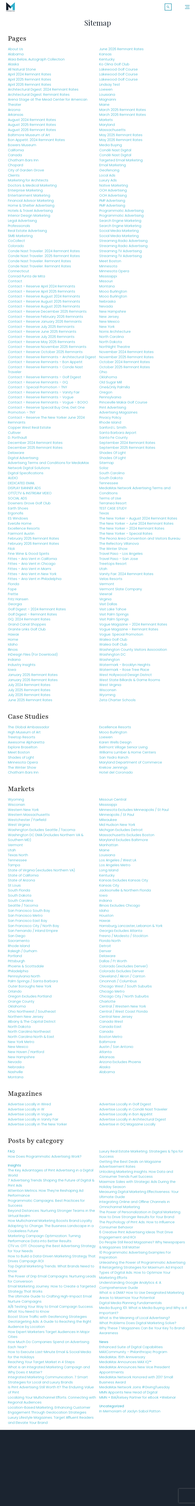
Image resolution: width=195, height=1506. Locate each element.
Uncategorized (111, 1408)
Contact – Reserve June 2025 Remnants (42, 334)
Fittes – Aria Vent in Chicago (32, 566)
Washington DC (112, 657)
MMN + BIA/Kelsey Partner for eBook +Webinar (137, 1399)
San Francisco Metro (25, 918)
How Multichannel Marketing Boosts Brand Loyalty (50, 1223)
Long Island (108, 872)
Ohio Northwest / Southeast (32, 1013)
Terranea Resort (113, 505)
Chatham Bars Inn (23, 162)
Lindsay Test (109, 87)
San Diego (16, 938)
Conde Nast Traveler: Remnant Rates (39, 263)
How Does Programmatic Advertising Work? (45, 1158)
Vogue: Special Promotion (121, 636)
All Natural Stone (22, 71)
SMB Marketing (20, 238)
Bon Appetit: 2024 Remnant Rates (36, 142)
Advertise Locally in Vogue (30, 1116)
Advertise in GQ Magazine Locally (127, 1126)
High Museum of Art (24, 734)
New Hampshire (112, 313)
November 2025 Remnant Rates (126, 359)
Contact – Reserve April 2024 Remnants (41, 288)
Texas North (18, 857)
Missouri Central (112, 802)
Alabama (16, 56)
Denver (105, 953)
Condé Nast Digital (115, 152)
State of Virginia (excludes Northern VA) (41, 872)
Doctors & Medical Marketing (32, 187)
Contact (15, 283)
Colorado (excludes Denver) (123, 968)
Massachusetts (112, 132)
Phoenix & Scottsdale (26, 968)
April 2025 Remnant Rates (29, 81)
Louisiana (107, 97)
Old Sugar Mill (110, 384)
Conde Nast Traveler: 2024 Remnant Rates (44, 253)
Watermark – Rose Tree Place (124, 672)
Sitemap (106, 465)
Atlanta (105, 1054)
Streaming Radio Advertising (123, 243)
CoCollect (16, 243)
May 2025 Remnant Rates (120, 137)
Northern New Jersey (25, 1019)
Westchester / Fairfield (27, 822)
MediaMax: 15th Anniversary (122, 1359)
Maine (104, 107)
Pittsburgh (16, 963)
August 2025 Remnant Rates (32, 127)
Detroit (105, 948)
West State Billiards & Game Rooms (129, 682)
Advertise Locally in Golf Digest (125, 1106)
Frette (13, 596)
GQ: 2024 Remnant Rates (29, 621)
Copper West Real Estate (29, 430)
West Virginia (110, 687)
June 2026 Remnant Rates (121, 51)
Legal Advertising (22, 223)
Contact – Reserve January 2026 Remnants (45, 324)
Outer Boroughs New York (29, 988)
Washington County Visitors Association (133, 652)
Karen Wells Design (115, 744)
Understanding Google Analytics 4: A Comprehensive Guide (130, 1287)
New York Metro (21, 1044)
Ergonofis (15, 515)
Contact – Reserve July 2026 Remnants (41, 339)
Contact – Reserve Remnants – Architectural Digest (52, 359)
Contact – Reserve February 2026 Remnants (45, 319)
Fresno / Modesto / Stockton (123, 938)
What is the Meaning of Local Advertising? (134, 1320)
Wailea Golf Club (113, 642)
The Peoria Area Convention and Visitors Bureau (139, 541)
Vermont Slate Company (120, 591)
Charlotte (107, 1003)
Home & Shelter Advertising (31, 207)
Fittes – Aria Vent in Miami (29, 571)
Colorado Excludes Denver (121, 973)
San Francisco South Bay (29, 913)
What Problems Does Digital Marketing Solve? (137, 1325)
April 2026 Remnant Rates (29, 87)
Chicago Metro (112, 993)
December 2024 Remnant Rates (35, 445)
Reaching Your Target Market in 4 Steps (41, 1364)
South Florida (19, 893)
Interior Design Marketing (29, 218)
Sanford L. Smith (112, 430)
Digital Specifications (25, 475)
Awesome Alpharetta (26, 744)
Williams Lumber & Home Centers (127, 754)
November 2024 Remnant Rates (126, 354)
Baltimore (107, 1044)
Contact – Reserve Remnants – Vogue (41, 399)
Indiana (14, 662)
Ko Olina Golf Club (114, 66)
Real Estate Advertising (27, 233)
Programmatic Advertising (121, 213)
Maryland (107, 127)
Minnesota (108, 268)
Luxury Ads (108, 182)
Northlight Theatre (114, 349)
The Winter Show (113, 551)
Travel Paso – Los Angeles (121, 556)
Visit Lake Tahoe (112, 611)
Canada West (111, 1024)
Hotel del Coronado (116, 775)
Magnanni (107, 102)
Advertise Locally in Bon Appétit (125, 1116)
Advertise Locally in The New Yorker (37, 1126)
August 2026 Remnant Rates (32, 132)
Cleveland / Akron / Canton (122, 978)
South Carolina (111, 475)
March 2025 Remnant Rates (122, 112)
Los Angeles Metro (115, 867)
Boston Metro (110, 1039)
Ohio (103, 374)
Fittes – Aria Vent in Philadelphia (34, 581)
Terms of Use (110, 500)
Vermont (106, 586)
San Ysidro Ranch (113, 759)
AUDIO (13, 480)
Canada (15, 157)
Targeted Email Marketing (121, 162)
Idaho (13, 646)
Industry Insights (21, 667)
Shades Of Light (112, 455)
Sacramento (19, 943)
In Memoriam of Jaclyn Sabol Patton (129, 1413)
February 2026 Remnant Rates (33, 546)
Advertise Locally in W (26, 1111)
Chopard (15, 167)
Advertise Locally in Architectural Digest (132, 1121)
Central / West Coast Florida (123, 1013)
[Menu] (187, 7)
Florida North (110, 943)
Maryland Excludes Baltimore (123, 842)
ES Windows (18, 520)
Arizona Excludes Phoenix (120, 1064)
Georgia (15, 606)
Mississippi (108, 278)
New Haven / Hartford (26, 1054)
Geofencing (109, 172)
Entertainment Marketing (29, 197)
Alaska (13, 66)
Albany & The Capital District (32, 1024)
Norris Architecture (115, 334)
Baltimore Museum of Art (29, 137)
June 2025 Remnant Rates (30, 702)
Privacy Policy (110, 419)
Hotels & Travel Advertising (30, 213)
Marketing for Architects (28, 182)
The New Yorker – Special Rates (125, 536)
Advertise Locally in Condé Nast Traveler (133, 1111)
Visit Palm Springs (114, 616)
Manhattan (108, 847)
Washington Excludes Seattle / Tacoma (41, 832)
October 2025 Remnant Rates (124, 369)
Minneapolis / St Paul (116, 817)
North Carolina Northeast (29, 1034)
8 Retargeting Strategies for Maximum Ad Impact (141, 1270)
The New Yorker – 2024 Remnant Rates (131, 530)
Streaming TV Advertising (120, 253)
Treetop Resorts (21, 739)
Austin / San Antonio (116, 1049)
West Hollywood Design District (125, 677)
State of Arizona (21, 882)
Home (13, 642)
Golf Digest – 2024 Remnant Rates (37, 611)
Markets (106, 122)
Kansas (105, 56)
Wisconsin (107, 692)
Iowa (12, 672)
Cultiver (14, 435)
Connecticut (18, 273)
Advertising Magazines (118, 414)
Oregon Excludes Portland (30, 998)
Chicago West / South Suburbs (125, 988)
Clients (14, 177)
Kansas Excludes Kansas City (123, 882)
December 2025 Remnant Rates (35, 450)
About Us (15, 51)
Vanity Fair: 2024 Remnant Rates (126, 576)
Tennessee (108, 485)
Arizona (14, 112)
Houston (106, 918)
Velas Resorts (110, 581)
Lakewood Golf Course (118, 71)
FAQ (11, 1153)
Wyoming (107, 697)
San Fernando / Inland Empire (33, 933)
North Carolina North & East (31, 1039)
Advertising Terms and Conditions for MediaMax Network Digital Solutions (48, 468)
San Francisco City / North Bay (33, 928)
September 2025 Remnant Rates (127, 450)
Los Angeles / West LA (117, 862)
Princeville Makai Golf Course (123, 404)
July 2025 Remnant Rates (29, 692)
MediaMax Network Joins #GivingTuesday (134, 1389)
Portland (15, 958)
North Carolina (111, 339)
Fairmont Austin (21, 536)
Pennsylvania (110, 399)
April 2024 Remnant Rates (29, 76)
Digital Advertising (23, 460)
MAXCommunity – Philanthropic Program (133, 1354)
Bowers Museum (22, 147)
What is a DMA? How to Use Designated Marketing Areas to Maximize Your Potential (141, 1298)
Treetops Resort (113, 566)
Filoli (11, 551)
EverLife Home (20, 525)
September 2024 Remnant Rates (127, 445)
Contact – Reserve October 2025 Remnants (45, 354)
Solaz (103, 470)
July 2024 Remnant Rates (29, 687)
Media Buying (110, 147)
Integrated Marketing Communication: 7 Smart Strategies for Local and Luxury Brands (48, 1382)
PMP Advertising (112, 203)
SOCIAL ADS (17, 500)
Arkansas (15, 117)
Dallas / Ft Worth (113, 963)
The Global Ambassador (28, 729)
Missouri (106, 283)
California (16, 152)
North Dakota (110, 344)
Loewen (106, 91)
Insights (14, 1167)
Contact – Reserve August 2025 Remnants (44, 303)
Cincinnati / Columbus (118, 983)
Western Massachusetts (29, 817)
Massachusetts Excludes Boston (126, 837)
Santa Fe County (113, 440)
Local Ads (107, 177)
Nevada (106, 309)
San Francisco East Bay (27, 923)
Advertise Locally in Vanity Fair (33, 1121)
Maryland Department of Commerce (130, 764)
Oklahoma (108, 379)
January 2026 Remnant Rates (33, 682)
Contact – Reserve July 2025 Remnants (41, 329)
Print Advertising (112, 409)
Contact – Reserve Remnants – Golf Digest (44, 379)
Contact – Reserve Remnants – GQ (38, 384)
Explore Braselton (22, 749)
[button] (168, 7)
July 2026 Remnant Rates (29, 697)
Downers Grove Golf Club (29, 505)
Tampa (14, 867)
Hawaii (13, 636)
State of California (23, 877)
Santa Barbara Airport (117, 435)
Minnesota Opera (114, 273)
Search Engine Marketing (120, 223)
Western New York (23, 812)
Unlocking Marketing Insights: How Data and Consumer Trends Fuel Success (136, 1176)
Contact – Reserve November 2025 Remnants (47, 349)
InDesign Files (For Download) (33, 657)
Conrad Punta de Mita (26, 278)
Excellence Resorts (24, 530)
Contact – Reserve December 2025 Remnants (47, 313)
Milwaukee (108, 822)
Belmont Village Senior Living (123, 749)
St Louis (14, 887)
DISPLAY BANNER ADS (24, 490)
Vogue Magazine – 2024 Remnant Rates (133, 626)
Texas (104, 515)
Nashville (15, 1074)
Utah (103, 571)
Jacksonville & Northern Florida (125, 893)
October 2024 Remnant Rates (124, 364)
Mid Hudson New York (117, 827)
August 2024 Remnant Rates (32, 122)
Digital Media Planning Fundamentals (130, 1305)
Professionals (19, 228)
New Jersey (109, 319)
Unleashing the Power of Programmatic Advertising (142, 1264)
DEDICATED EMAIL (21, 485)
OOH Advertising (113, 193)
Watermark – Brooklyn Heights (124, 667)
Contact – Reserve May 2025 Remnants (41, 344)
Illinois (13, 652)
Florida (13, 586)
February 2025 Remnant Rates (33, 541)
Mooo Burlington (113, 293)
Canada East (110, 1029)
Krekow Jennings (113, 769)
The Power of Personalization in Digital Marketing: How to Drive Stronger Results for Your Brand (140, 1217)
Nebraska (107, 303)
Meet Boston (110, 263)
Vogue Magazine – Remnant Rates (128, 631)
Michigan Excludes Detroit (121, 832)
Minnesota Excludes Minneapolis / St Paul (134, 812)
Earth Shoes (18, 510)
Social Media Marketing (119, 233)
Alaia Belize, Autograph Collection (36, 61)
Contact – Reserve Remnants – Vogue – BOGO (48, 404)
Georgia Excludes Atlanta (120, 933)
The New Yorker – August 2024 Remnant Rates (138, 520)
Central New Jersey (115, 1019)
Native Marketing (113, 187)
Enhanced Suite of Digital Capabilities (131, 1349)
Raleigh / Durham (22, 953)
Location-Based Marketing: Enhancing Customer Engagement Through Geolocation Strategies (49, 1412)
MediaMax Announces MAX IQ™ (125, 1364)
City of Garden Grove (26, 172)
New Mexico (109, 324)
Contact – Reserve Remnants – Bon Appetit (45, 364)
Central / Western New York (122, 1009)
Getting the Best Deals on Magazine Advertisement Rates (130, 1166)
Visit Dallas (108, 606)
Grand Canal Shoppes (27, 626)
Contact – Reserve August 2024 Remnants (44, 298)
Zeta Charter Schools (117, 702)
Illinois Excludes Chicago (119, 907)
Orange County (21, 1003)
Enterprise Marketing (25, 193)
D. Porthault (17, 440)
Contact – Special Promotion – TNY (37, 389)
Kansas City (109, 887)
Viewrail (105, 596)
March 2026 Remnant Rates (122, 117)
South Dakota (111, 480)
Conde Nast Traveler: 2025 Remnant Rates (44, 258)
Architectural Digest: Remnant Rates (39, 97)
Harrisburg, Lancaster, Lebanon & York (131, 928)
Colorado (16, 248)
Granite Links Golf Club (27, 631)
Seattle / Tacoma (23, 907)
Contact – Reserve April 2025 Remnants (41, 293)
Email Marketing (112, 167)
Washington (109, 662)
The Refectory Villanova (119, 546)
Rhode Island (110, 425)
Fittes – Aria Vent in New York (32, 576)
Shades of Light (21, 759)
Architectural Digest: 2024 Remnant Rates (43, 91)
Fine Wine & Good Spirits (28, 556)
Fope (12, 591)
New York (107, 329)
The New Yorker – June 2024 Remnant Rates (136, 525)
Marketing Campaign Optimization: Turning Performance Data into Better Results (44, 1241)
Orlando (15, 993)
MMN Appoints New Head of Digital (128, 1394)
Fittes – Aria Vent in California (32, 561)
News (103, 1344)
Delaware (16, 455)
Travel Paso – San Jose (118, 561)
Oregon (105, 394)
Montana (107, 288)
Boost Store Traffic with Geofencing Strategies (47, 1319)
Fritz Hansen (18, 601)
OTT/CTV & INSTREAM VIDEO (30, 495)
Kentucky (107, 61)
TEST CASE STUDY (113, 510)
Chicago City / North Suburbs (124, 998)
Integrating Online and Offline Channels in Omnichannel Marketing (134, 1207)
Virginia (105, 601)
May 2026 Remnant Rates (120, 142)
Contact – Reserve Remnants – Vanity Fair (44, 394)
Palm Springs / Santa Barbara (33, 983)
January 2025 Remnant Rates (33, 677)
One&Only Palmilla (114, 389)
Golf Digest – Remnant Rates (32, 616)
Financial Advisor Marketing (31, 203)
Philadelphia (18, 973)
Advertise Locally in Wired (29, 1106)
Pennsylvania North (24, 978)
